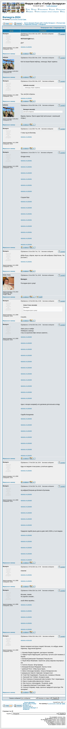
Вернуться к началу (9, 53)
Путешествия (61, 23)
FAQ (28, 9)
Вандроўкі (42, 24)
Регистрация (60, 9)
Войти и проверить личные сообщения (47, 11)
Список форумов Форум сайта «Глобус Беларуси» (39, 23)
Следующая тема (59, 27)
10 (22, 19)
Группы (52, 9)
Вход (62, 11)
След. (24, 19)
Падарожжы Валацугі (31, 24)
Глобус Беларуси (51, 6)
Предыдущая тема (46, 27)
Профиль (29, 11)
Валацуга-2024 (11, 17)
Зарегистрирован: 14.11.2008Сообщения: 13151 (10, 48)
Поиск (33, 9)
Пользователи (43, 9)
